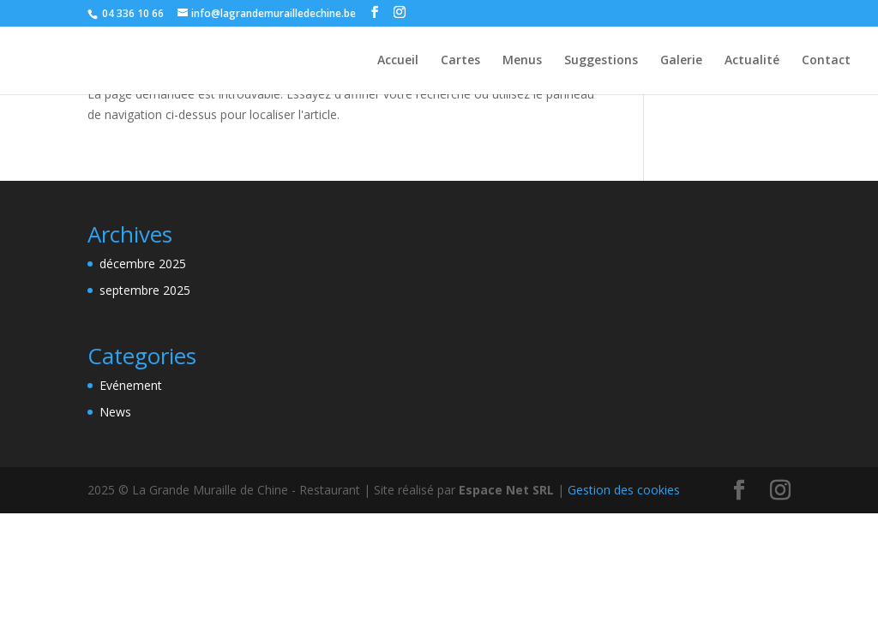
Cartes (460, 61)
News (115, 412)
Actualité (752, 61)
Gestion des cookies (624, 490)
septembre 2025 (144, 290)
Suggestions (601, 61)
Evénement (130, 385)
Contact (826, 61)
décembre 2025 (142, 263)
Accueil (397, 61)
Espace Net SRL (506, 490)
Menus (522, 61)
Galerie (681, 61)
